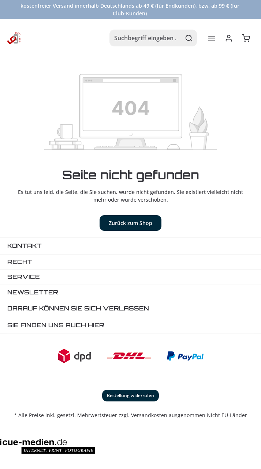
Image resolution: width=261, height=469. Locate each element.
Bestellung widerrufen (130, 395)
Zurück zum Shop (130, 223)
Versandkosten (149, 415)
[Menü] (211, 38)
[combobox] (145, 38)
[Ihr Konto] (228, 38)
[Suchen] (189, 38)
